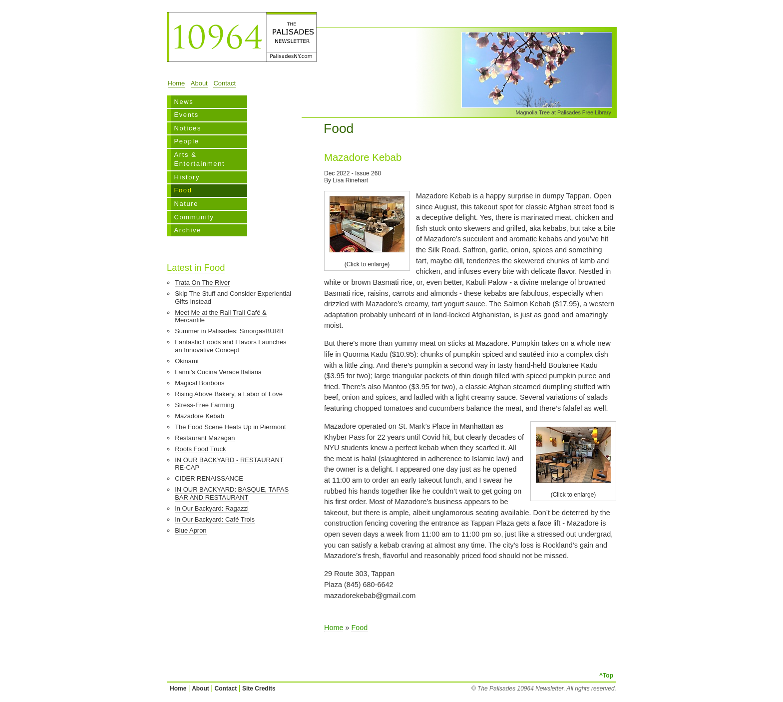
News (183, 101)
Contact (224, 83)
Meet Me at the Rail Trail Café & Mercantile (221, 316)
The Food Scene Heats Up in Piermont (230, 427)
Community (194, 217)
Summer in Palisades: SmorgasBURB (229, 331)
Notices (187, 128)
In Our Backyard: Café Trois (215, 519)
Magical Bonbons (199, 383)
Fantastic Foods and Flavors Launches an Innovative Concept (230, 346)
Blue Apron (190, 530)
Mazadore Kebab (199, 416)
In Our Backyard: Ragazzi (212, 508)
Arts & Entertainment (199, 159)
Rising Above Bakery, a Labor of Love (229, 394)
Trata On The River (202, 282)
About (199, 83)
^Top (606, 675)
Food (183, 190)
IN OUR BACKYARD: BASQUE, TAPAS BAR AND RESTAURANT (232, 493)
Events (186, 114)
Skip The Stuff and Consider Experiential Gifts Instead (233, 297)
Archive (187, 230)
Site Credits (259, 688)
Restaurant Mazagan (205, 438)
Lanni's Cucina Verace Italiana (218, 372)
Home (176, 83)
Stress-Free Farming (204, 405)
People (186, 141)
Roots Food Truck (200, 449)
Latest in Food (196, 267)
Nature (186, 203)
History (187, 177)
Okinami (187, 361)
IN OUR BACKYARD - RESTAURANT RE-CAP (229, 464)
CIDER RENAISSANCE (209, 478)
